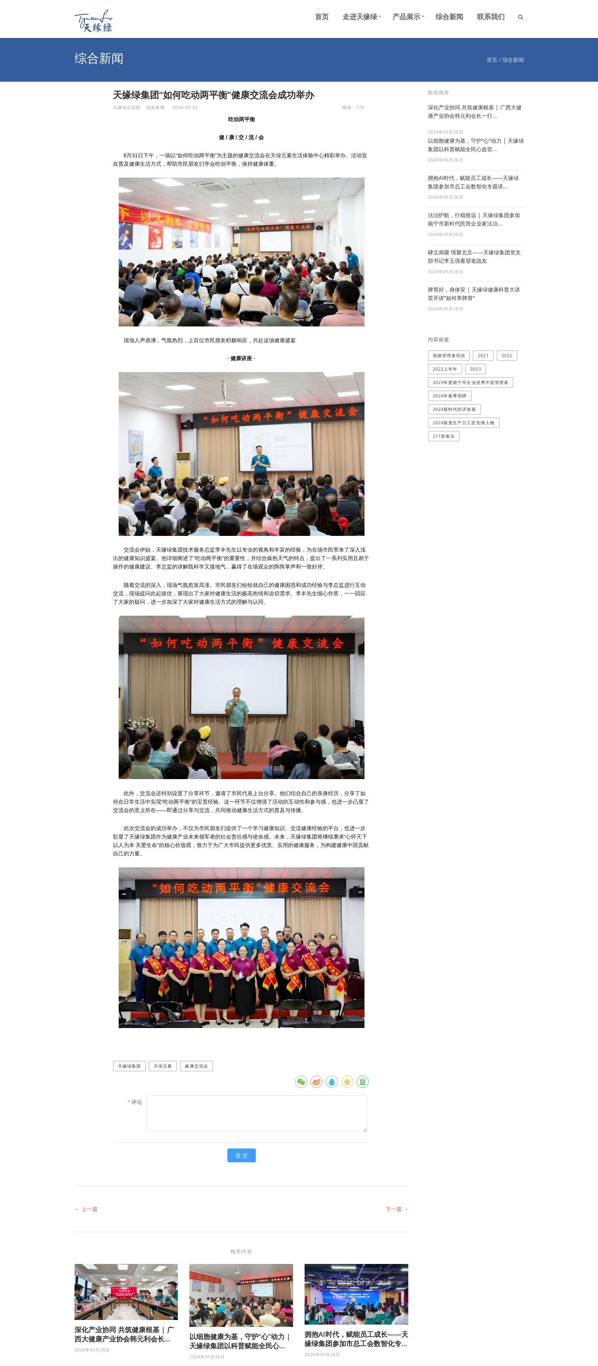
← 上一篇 (86, 1209)
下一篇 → (397, 1209)
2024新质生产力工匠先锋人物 (464, 422)
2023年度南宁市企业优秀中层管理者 (471, 382)
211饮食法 (444, 436)
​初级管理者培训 (449, 355)
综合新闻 (449, 16)
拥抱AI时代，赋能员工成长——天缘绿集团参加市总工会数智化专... (356, 1339)
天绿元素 (163, 1066)
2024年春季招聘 (450, 396)
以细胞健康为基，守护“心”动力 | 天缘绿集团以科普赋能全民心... (239, 1341)
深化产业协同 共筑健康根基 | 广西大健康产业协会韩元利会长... (124, 1334)
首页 (322, 16)
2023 (475, 369)
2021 (483, 355)
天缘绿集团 (129, 1066)
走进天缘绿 (360, 16)
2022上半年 (445, 369)
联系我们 (491, 16)
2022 (507, 355)
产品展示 (406, 16)
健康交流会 (196, 1066)
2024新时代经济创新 (454, 409)
